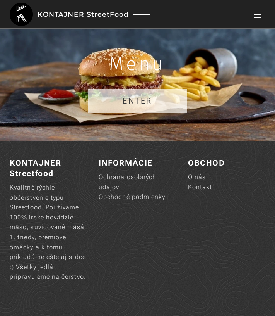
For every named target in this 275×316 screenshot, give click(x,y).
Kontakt (200, 187)
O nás (197, 177)
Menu (257, 14)
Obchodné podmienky (132, 197)
